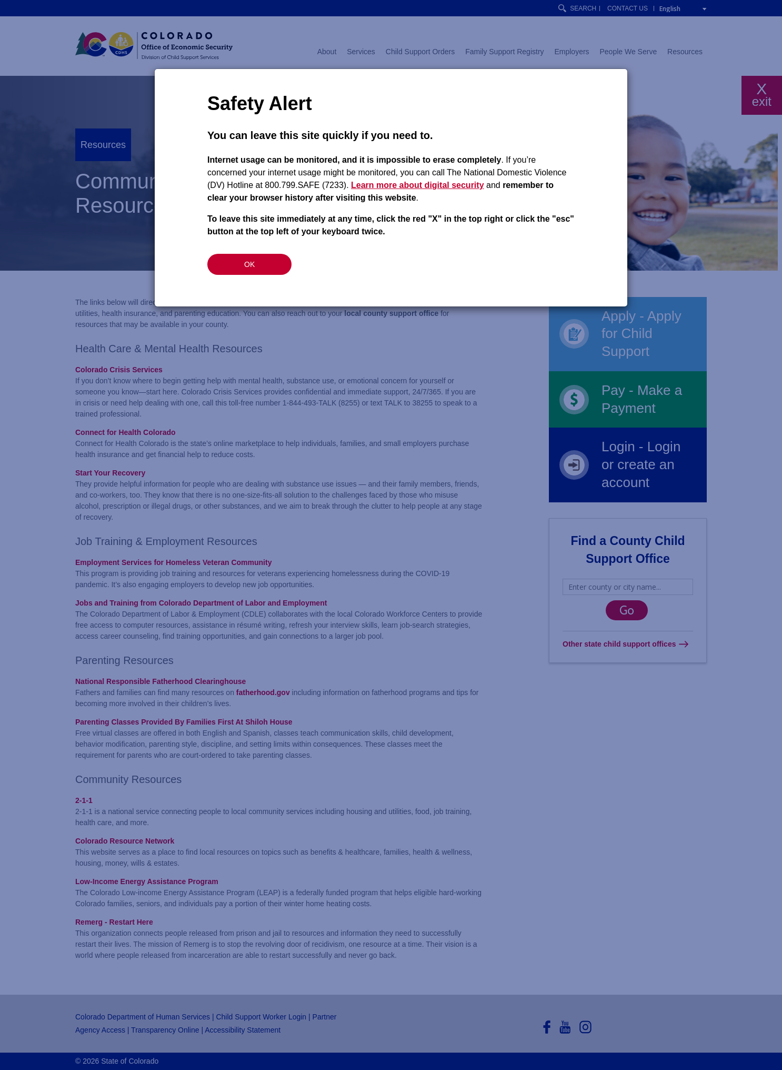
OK (249, 264)
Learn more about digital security (417, 185)
